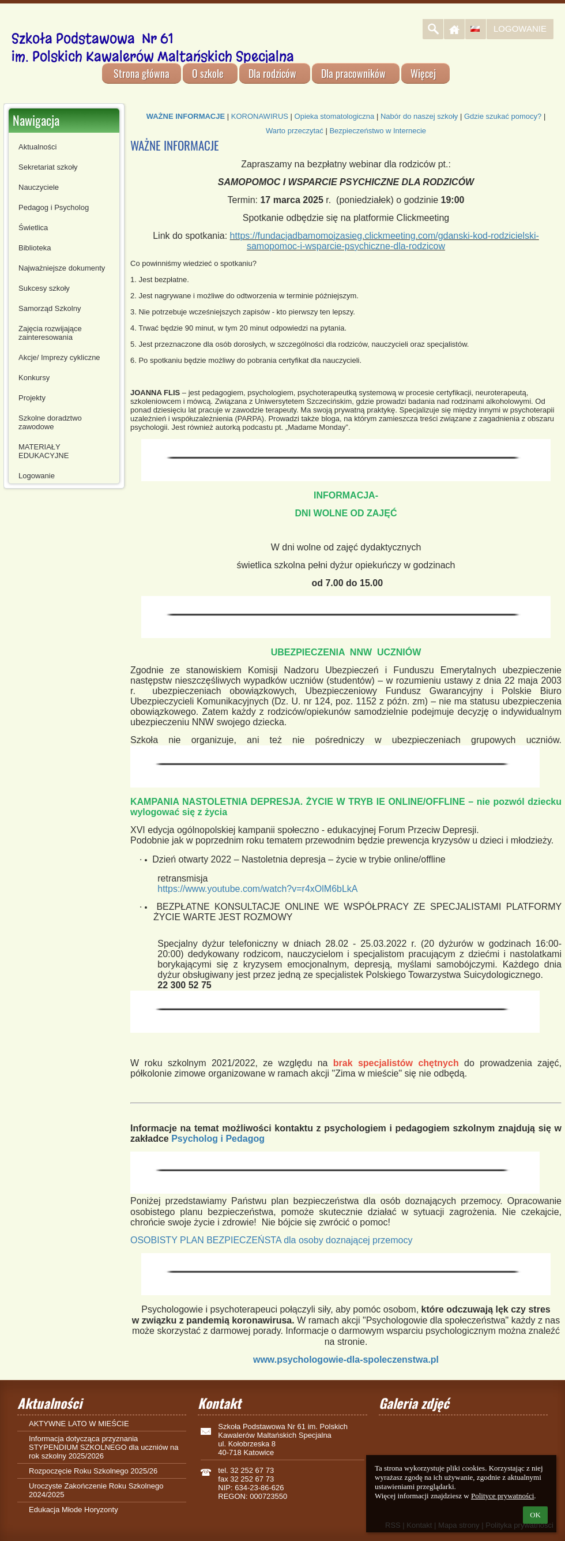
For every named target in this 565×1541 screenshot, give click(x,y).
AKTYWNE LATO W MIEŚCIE (79, 1423)
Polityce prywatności (502, 1495)
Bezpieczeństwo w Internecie (377, 130)
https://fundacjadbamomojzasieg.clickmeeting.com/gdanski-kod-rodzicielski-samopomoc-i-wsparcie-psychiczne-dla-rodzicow (384, 241)
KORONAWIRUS (259, 116)
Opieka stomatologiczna (335, 116)
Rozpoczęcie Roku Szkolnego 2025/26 (93, 1471)
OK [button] (535, 1514)
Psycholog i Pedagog (218, 1138)
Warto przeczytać (294, 130)
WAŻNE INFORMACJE (185, 116)
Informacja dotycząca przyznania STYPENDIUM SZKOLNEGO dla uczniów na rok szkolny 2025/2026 (103, 1447)
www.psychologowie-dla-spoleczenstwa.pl (346, 1359)
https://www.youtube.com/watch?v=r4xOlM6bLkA (257, 889)
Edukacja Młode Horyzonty (73, 1509)
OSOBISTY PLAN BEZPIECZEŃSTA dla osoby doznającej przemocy (271, 1240)
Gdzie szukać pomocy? (502, 116)
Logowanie (520, 28)
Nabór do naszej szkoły (419, 116)
